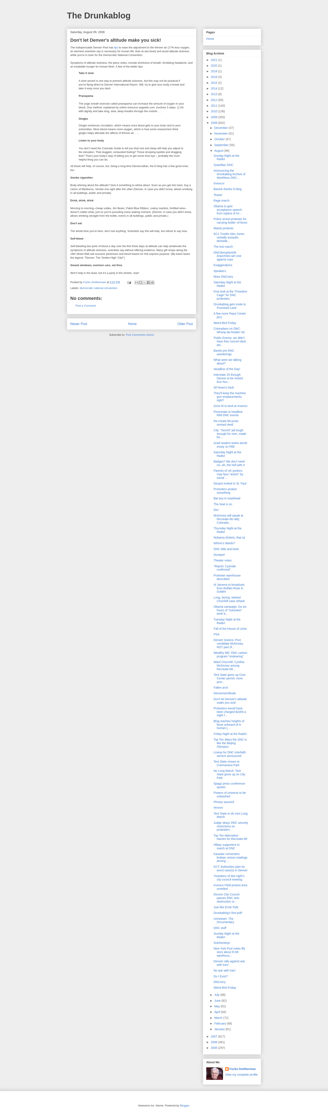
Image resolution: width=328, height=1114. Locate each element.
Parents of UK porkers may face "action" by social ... (228, 474)
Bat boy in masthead (227, 498)
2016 (214, 77)
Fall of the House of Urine (230, 628)
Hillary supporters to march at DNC (227, 846)
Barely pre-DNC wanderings (224, 352)
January (220, 1029)
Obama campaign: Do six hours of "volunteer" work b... (230, 610)
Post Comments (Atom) (140, 334)
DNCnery (220, 982)
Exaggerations (223, 265)
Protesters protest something (225, 490)
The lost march (223, 246)
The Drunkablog (99, 15)
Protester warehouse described (227, 577)
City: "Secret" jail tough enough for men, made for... (230, 434)
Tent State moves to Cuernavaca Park (227, 763)
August (219, 150)
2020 (214, 65)
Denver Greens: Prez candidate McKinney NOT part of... (228, 643)
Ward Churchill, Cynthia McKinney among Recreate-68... (229, 665)
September (221, 145)
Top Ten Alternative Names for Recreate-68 (230, 837)
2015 (214, 82)
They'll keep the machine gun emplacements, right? (230, 396)
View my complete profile (241, 1074)
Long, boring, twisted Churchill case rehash (229, 599)
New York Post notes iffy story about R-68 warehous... (229, 952)
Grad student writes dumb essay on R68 (230, 444)
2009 (214, 117)
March (218, 1017)
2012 (214, 100)
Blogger (184, 1105)
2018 (214, 71)
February (220, 1023)
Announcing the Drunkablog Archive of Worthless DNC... (229, 174)
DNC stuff (220, 928)
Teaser (218, 195)
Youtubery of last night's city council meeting (229, 877)
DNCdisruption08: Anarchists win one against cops (227, 256)
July (217, 994)
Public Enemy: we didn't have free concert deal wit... (230, 341)
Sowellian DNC (223, 165)
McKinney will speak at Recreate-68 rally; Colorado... (228, 519)
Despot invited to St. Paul (230, 483)
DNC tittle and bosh (226, 549)
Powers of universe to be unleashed (230, 794)
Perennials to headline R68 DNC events (228, 413)
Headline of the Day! (227, 369)
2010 (214, 111)
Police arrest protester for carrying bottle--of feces (230, 220)
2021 (214, 60)
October (220, 139)
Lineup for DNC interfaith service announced (230, 754)
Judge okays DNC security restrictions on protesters (231, 826)
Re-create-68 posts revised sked (226, 422)
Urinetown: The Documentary (224, 920)
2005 (214, 1047)
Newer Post (78, 324)
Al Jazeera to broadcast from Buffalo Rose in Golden (229, 588)
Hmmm (218, 807)
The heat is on (223, 504)
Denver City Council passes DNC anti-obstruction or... (227, 898)
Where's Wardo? (224, 543)
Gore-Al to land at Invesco (230, 406)
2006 (214, 1042)
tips (116, 47)
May (217, 1006)
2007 (214, 1036)
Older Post (185, 324)
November (221, 133)
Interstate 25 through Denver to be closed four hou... (228, 378)
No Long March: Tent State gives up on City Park (229, 774)
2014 (214, 88)
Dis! (216, 510)
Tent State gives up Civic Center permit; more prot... (230, 678)
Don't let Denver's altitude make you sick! (230, 700)
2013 (214, 94)
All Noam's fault (224, 387)
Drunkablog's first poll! (228, 913)
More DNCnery (223, 276)
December (221, 128)
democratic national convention (98, 288)
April (217, 1012)
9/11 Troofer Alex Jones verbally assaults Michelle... (229, 237)
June (217, 1000)
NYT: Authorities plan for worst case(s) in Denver (230, 868)
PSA (216, 634)
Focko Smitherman (242, 1069)
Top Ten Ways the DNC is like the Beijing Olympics (230, 743)
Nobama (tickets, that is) (229, 537)
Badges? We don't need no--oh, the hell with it (229, 463)
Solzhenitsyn (222, 942)
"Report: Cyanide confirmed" (225, 568)
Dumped (219, 554)
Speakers (220, 271)
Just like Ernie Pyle (226, 907)
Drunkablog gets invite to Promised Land (230, 306)
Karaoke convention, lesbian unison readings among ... (230, 857)
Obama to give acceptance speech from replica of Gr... (228, 210)
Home (132, 324)
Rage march (221, 200)
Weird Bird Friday (225, 323)
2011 (214, 105)
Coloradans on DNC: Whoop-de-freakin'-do (229, 330)
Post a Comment (86, 305)
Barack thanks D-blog (228, 189)
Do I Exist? (221, 976)
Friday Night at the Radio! (230, 734)
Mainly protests (223, 228)
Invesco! (219, 183)
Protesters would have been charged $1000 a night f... (230, 712)
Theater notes (223, 560)
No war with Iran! (225, 970)
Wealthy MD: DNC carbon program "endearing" (230, 654)
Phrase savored (224, 802)
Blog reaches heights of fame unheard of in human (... (229, 724)
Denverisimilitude (225, 693)
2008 (214, 122)
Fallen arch (221, 687)
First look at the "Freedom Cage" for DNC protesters (230, 295)
